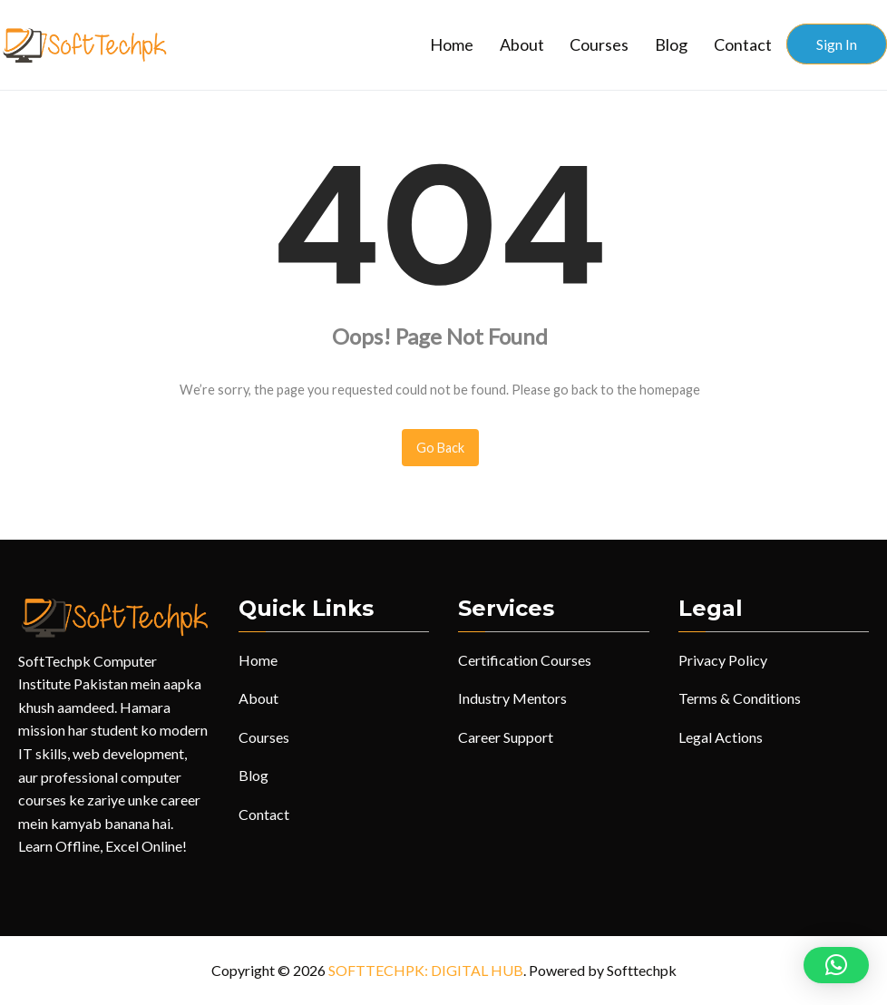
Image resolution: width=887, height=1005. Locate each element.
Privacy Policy (722, 659)
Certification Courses (524, 659)
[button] (836, 965)
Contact (743, 44)
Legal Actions (720, 737)
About (522, 44)
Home (451, 44)
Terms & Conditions (739, 698)
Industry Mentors (512, 698)
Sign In (836, 44)
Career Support (505, 737)
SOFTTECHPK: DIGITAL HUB (425, 970)
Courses (599, 44)
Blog (671, 44)
